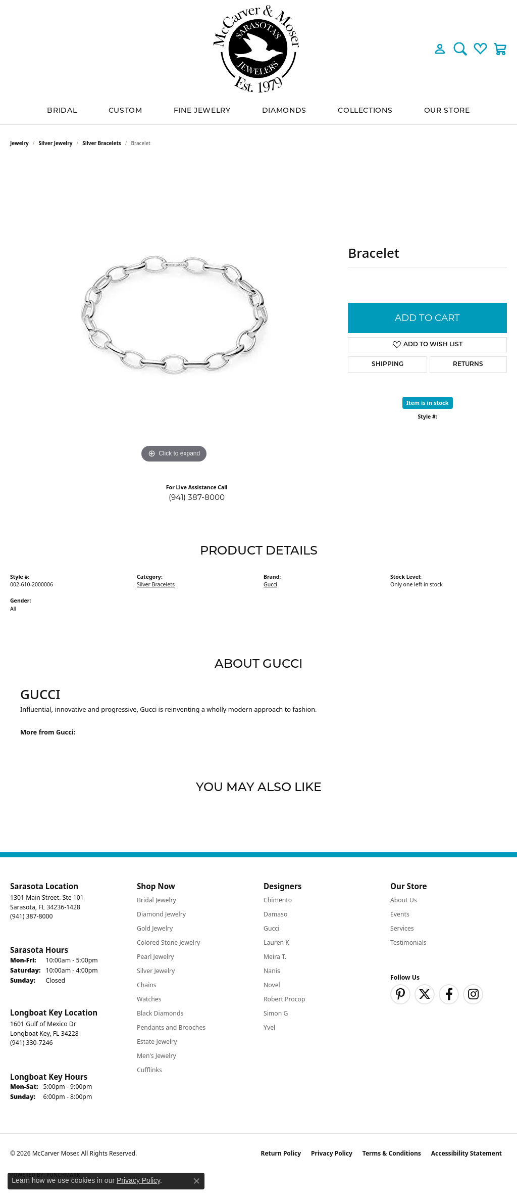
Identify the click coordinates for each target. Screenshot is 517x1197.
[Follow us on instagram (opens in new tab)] (473, 994)
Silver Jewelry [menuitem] (156, 970)
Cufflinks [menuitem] (149, 1070)
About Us (403, 900)
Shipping (387, 364)
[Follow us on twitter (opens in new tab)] (425, 994)
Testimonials (408, 942)
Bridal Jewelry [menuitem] (156, 900)
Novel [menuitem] (272, 985)
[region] (174, 314)
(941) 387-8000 (197, 497)
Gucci (270, 584)
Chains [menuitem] (147, 985)
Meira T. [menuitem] (275, 956)
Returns (468, 364)
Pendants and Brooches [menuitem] (171, 1027)
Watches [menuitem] (149, 999)
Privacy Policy (331, 1153)
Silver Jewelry (56, 143)
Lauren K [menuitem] (276, 942)
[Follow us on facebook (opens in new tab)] (449, 994)
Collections (365, 111)
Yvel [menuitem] (269, 1027)
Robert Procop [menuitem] (284, 999)
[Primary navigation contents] (258, 111)
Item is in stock (427, 402)
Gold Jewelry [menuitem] (155, 928)
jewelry (19, 143)
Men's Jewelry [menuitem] (156, 1055)
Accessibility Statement (466, 1153)
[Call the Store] (31, 916)
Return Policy (281, 1153)
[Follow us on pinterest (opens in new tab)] (400, 994)
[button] (440, 48)
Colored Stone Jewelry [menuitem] (168, 942)
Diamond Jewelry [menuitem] (161, 914)
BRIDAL (62, 111)
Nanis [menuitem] (272, 970)
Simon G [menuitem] (276, 1013)
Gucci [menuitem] (271, 928)
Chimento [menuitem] (278, 900)
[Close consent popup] (196, 1181)
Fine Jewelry (202, 111)
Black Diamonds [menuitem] (160, 1013)
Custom (125, 111)
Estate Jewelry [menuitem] (157, 1041)
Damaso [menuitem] (275, 914)
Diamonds (284, 111)
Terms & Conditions (392, 1153)
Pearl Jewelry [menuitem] (155, 956)
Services (402, 928)
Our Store (447, 111)
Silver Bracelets (101, 143)
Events (399, 914)
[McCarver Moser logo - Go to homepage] (258, 49)
